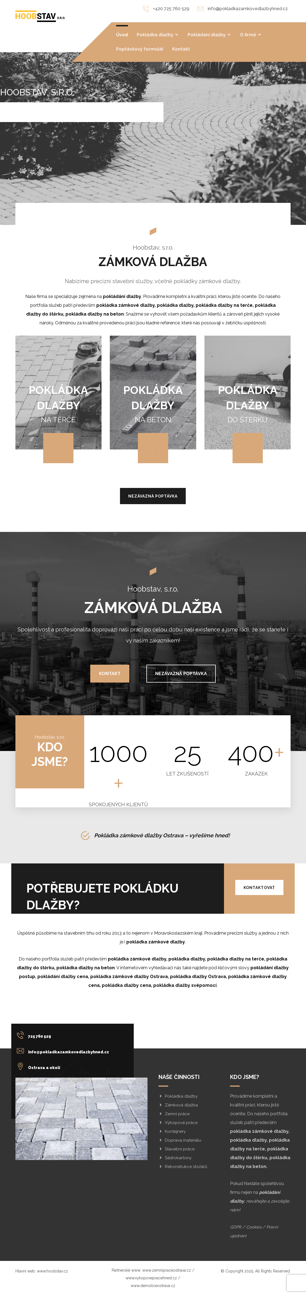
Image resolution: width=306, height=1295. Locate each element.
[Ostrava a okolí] (64, 1066)
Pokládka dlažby (178, 1096)
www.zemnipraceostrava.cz (166, 1270)
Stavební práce (177, 1149)
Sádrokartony (175, 1157)
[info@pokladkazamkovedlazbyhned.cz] (64, 1050)
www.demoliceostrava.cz (153, 1285)
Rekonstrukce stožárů (183, 1166)
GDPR (235, 1227)
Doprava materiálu (180, 1140)
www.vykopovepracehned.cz (151, 1278)
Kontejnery (172, 1131)
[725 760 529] (64, 1035)
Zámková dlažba (178, 1105)
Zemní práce (174, 1113)
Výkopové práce (178, 1122)
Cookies (253, 1227)
